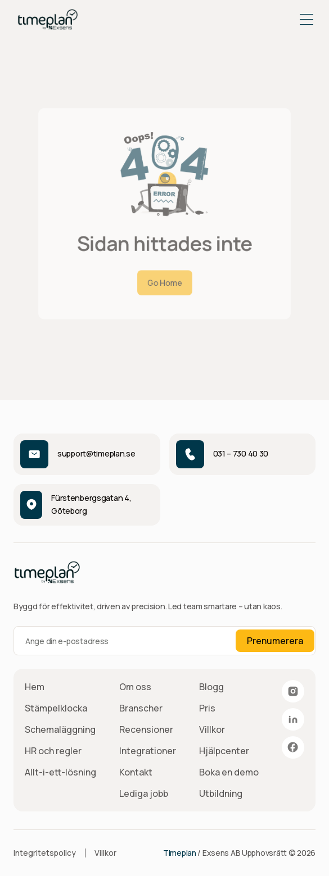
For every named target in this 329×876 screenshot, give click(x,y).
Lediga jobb (143, 793)
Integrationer (147, 751)
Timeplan (179, 852)
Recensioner (146, 729)
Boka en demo (229, 772)
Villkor (212, 729)
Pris (207, 708)
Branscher (141, 708)
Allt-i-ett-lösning (60, 772)
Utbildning (220, 793)
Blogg (211, 687)
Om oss (135, 687)
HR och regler (53, 751)
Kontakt (135, 772)
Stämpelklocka (56, 708)
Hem (34, 687)
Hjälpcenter (224, 751)
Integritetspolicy (44, 852)
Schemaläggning (60, 729)
